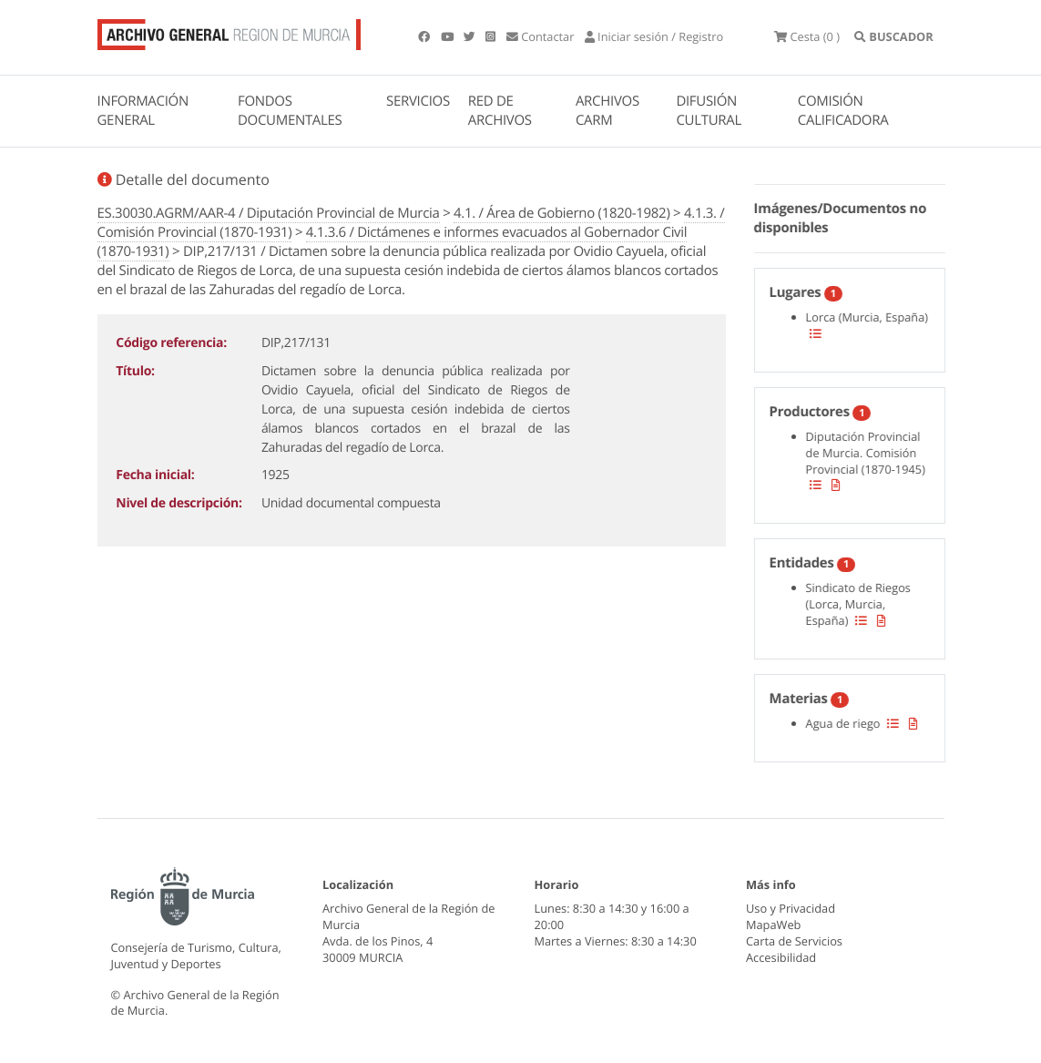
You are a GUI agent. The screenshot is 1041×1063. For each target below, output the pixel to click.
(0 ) (807, 36)
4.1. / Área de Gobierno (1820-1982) (561, 213)
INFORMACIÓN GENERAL (143, 110)
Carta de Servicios (794, 941)
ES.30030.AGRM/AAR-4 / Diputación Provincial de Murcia (268, 213)
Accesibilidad (781, 957)
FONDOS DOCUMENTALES (290, 110)
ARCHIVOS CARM (607, 110)
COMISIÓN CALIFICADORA (843, 110)
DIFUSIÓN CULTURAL (708, 110)
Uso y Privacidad (790, 908)
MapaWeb (773, 924)
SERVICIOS (418, 101)
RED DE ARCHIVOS (500, 110)
